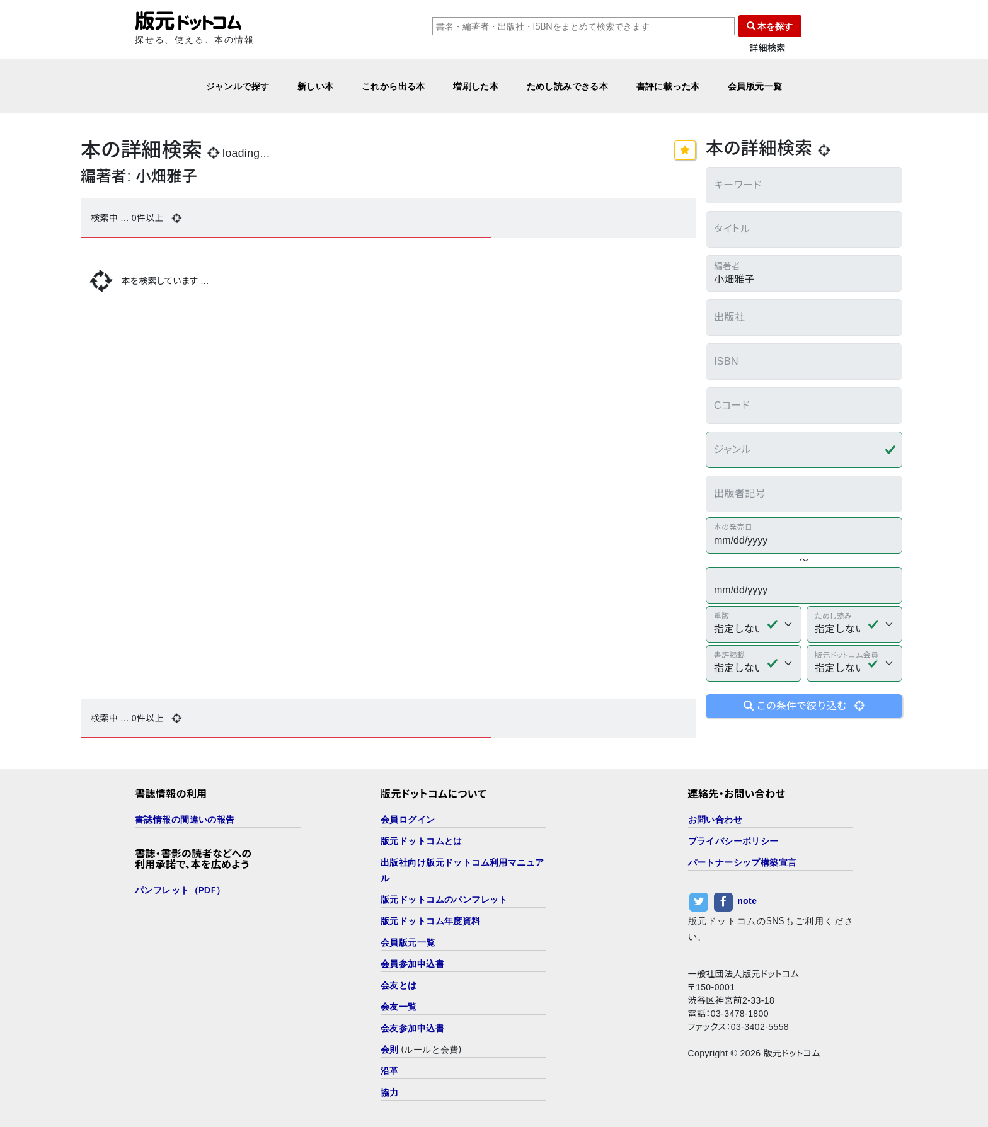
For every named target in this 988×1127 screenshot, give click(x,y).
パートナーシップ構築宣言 (742, 862)
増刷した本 (475, 86)
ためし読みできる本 (568, 86)
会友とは (399, 985)
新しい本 (315, 86)
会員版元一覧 (755, 86)
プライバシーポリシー (733, 840)
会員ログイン (408, 819)
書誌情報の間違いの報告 (185, 819)
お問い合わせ (715, 819)
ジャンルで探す (238, 86)
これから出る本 (393, 86)
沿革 (390, 1070)
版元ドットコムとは (421, 840)
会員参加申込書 (412, 963)
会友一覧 (399, 1006)
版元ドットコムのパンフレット (444, 899)
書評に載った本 (668, 86)
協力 (390, 1092)
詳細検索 (767, 48)
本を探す (770, 26)
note (747, 901)
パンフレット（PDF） (180, 889)
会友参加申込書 (412, 1027)
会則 (390, 1049)
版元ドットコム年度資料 (431, 920)
